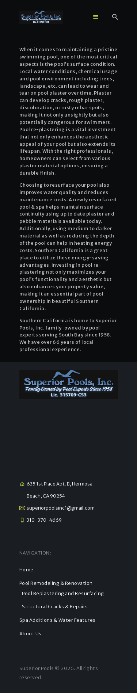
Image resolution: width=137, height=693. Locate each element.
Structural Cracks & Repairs (55, 606)
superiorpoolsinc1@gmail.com (61, 508)
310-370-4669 (44, 520)
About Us (30, 634)
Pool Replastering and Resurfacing (63, 593)
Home (26, 570)
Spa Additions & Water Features (57, 620)
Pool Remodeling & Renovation (56, 583)
